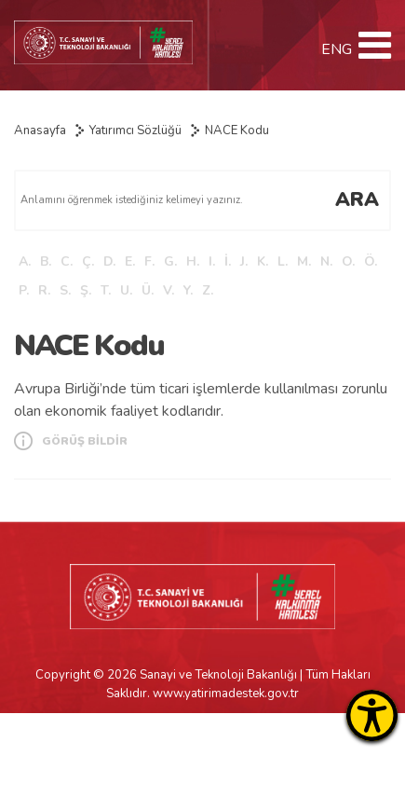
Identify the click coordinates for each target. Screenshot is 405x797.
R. (44, 290)
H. (192, 261)
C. (67, 261)
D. (109, 261)
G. (170, 261)
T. (106, 290)
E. (130, 261)
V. (168, 290)
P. (24, 290)
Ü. (148, 290)
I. (212, 261)
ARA (357, 199)
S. (65, 290)
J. (244, 261)
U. (126, 290)
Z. (207, 290)
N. (326, 261)
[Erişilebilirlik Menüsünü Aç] (372, 715)
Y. (188, 290)
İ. (227, 261)
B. (45, 261)
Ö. (370, 261)
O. (348, 261)
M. (304, 261)
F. (149, 261)
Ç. (88, 261)
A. (25, 261)
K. (262, 261)
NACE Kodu (237, 130)
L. (282, 261)
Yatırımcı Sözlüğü (135, 130)
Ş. (85, 290)
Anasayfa (40, 130)
